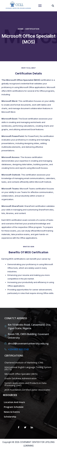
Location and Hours (14, 402)
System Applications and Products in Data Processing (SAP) (25, 384)
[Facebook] (18, 427)
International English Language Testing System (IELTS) (27, 368)
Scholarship (10, 416)
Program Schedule (13, 406)
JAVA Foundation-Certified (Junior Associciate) (27, 389)
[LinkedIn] (32, 427)
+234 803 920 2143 (18, 349)
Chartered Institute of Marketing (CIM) (23, 362)
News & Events (12, 411)
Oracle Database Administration (20, 378)
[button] (40, 6)
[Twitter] (25, 427)
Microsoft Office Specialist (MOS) (20, 373)
